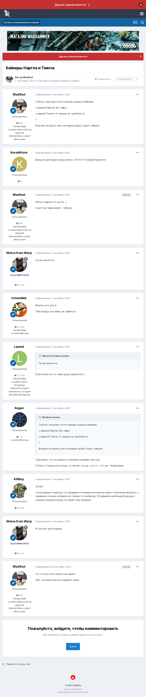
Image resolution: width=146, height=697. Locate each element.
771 (19, 436)
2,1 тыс (20, 508)
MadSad (28, 77)
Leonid (19, 346)
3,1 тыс (20, 326)
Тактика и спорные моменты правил (58, 80)
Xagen (19, 408)
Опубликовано (52, 94)
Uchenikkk (19, 298)
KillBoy (19, 479)
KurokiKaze (19, 152)
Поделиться (103, 79)
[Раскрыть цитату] (40, 356)
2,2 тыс (19, 375)
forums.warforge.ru (73, 689)
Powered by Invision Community (73, 692)
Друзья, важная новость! (70, 4)
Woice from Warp (19, 253)
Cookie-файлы (73, 685)
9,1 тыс (20, 284)
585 (19, 123)
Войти (73, 646)
